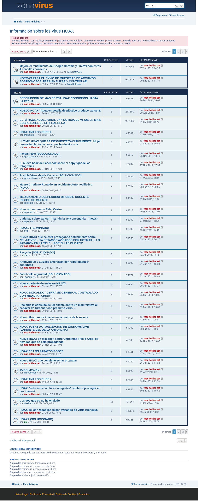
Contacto (83, 494)
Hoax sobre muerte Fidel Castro (41, 209)
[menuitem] (176, 15)
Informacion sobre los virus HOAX (42, 31)
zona (35, 5)
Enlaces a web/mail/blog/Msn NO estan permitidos (38, 43)
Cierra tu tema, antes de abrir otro (123, 40)
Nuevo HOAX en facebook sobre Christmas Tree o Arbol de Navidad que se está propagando (59, 340)
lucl (25, 422)
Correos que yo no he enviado (40, 400)
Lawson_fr (29, 277)
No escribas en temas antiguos (159, 40)
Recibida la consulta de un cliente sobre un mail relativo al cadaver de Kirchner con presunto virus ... (58, 306)
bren (26, 255)
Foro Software (74, 72)
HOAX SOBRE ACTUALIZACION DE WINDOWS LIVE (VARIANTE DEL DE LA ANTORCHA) (54, 328)
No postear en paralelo (70, 40)
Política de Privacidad (42, 494)
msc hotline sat (32, 72)
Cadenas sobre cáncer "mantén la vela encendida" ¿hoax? (59, 218)
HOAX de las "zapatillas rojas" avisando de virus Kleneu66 (59, 409)
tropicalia (28, 203)
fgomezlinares (31, 156)
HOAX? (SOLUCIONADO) (36, 419)
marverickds (30, 372)
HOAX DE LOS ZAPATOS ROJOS (41, 351)
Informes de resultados (100, 43)
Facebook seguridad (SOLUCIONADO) (45, 274)
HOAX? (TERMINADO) (34, 227)
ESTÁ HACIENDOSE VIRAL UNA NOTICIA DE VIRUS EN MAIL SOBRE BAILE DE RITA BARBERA (60, 121)
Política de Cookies (66, 494)
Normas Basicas (20, 40)
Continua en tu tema (94, 40)
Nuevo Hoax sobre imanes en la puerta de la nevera (54, 317)
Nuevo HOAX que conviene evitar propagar (48, 360)
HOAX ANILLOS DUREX (35, 132)
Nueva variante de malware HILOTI (43, 283)
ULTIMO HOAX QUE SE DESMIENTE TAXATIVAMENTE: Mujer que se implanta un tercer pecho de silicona (60, 143)
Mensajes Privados (77, 43)
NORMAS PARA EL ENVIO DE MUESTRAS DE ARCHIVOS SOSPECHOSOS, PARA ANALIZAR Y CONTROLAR (58, 80)
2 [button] (178, 51)
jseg (26, 230)
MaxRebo (28, 403)
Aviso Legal (21, 494)
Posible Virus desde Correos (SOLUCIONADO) (50, 175)
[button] (186, 51)
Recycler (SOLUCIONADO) (37, 252)
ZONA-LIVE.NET (30, 369)
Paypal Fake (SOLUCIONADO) (40, 153)
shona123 (29, 135)
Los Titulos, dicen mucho (44, 40)
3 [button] (182, 51)
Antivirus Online (122, 43)
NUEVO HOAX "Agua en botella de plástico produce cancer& (60, 110)
